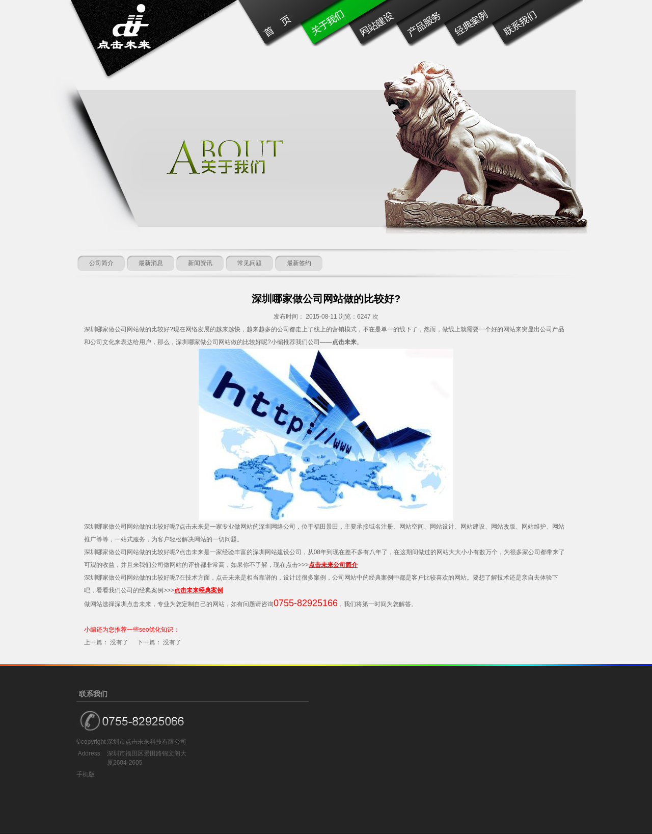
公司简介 (101, 263)
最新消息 (151, 263)
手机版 (85, 774)
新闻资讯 (200, 263)
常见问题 (249, 263)
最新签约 (299, 263)
